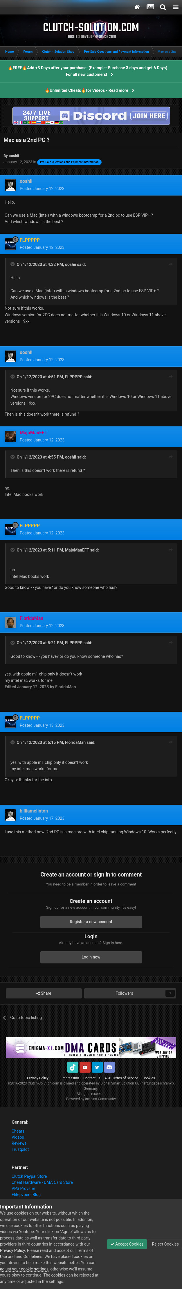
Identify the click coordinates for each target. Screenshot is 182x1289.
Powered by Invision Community (91, 1099)
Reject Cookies (165, 1244)
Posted (42, 188)
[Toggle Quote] (13, 264)
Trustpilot (20, 1149)
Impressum (70, 1078)
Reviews (19, 1143)
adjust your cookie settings (24, 1269)
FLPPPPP (73, 377)
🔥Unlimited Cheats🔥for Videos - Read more (86, 90)
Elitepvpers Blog (26, 1194)
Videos (18, 1137)
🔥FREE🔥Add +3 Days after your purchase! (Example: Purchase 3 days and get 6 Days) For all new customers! (87, 71)
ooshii (70, 264)
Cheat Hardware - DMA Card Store (42, 1182)
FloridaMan (75, 742)
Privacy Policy (37, 1078)
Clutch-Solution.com (43, 1083)
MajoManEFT (77, 550)
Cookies (149, 1078)
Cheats (18, 1131)
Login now (91, 957)
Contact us (91, 1078)
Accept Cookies (127, 1244)
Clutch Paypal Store (29, 1176)
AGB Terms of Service (121, 1078)
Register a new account (91, 921)
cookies (81, 1256)
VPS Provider (23, 1188)
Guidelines (33, 1256)
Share (43, 993)
